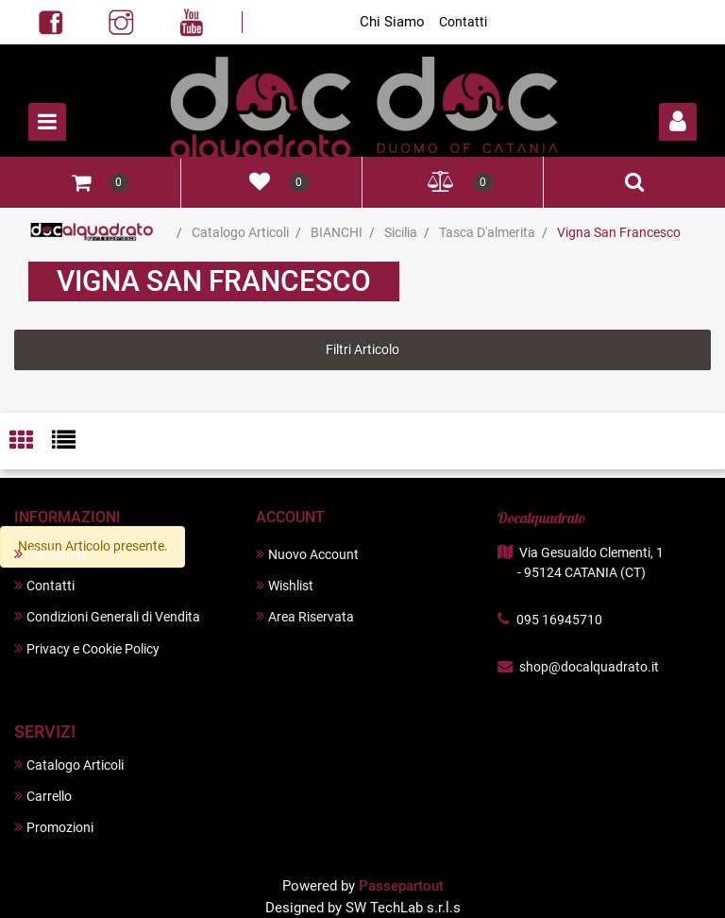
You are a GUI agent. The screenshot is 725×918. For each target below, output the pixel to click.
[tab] (30, 441)
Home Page (92, 232)
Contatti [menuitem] (44, 585)
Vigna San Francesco (619, 232)
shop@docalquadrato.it (589, 666)
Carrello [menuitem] (43, 796)
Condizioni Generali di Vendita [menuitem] (107, 616)
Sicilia (400, 232)
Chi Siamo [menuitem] (49, 554)
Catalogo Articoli (240, 232)
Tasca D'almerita (487, 232)
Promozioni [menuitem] (53, 827)
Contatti (463, 21)
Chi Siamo (392, 21)
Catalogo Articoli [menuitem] (69, 764)
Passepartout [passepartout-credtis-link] (401, 885)
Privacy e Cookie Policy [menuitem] (87, 648)
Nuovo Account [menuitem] (307, 554)
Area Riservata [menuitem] (305, 616)
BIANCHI (336, 232)
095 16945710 (559, 619)
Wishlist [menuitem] (284, 585)
